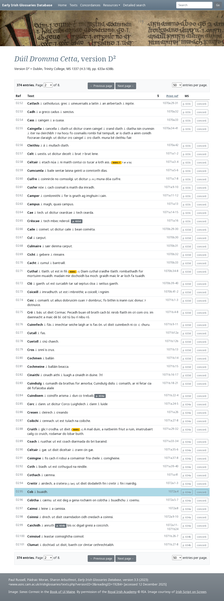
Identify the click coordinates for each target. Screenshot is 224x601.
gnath (76, 196)
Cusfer (32, 187)
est (57, 271)
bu (73, 317)
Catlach (33, 103)
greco (46, 112)
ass (107, 162)
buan (82, 312)
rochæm (86, 500)
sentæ (59, 170)
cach (51, 187)
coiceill (92, 292)
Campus (33, 204)
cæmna (49, 475)
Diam (84, 271)
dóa (108, 179)
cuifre (116, 179)
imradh (89, 187)
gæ (44, 450)
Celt (30, 154)
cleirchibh (47, 133)
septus (84, 283)
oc (74, 525)
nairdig (131, 483)
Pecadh (72, 312)
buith (79, 434)
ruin (131, 429)
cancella (51, 128)
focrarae (33, 138)
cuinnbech (122, 324)
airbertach (114, 103)
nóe (41, 187)
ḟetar (143, 383)
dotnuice (33, 305)
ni (61, 162)
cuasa (59, 120)
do (64, 434)
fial (99, 133)
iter (32, 133)
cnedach (94, 517)
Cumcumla (35, 170)
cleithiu (120, 138)
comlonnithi (51, 196)
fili (65, 271)
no (57, 179)
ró (87, 317)
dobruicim (70, 300)
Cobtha (33, 500)
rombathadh (129, 271)
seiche (73, 324)
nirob (115, 312)
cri (134, 312)
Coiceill (32, 292)
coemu (134, 500)
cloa (92, 283)
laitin (95, 103)
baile (50, 170)
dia (81, 187)
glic (43, 429)
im (130, 312)
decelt (66, 154)
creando (62, 412)
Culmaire (34, 246)
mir (68, 276)
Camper (33, 196)
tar (71, 283)
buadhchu (118, 500)
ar (117, 133)
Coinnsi (32, 517)
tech (40, 212)
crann (87, 128)
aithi (56, 375)
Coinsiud (33, 536)
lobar (71, 434)
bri (93, 441)
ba (87, 276)
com (140, 312)
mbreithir (76, 292)
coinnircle (47, 179)
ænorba (86, 383)
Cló (29, 283)
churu (145, 324)
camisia (59, 508)
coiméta (89, 229)
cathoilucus (51, 103)
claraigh (46, 138)
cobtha (102, 500)
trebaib (88, 395)
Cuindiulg (34, 383)
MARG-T (116, 162)
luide (104, 404)
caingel (97, 128)
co (84, 162)
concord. (202, 103)
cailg (30, 434)
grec (64, 103)
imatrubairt (144, 429)
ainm (137, 133)
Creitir (32, 483)
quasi (57, 204)
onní (41, 350)
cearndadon (71, 517)
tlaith (45, 271)
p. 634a (187, 404)
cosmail (60, 187)
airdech (46, 483)
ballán (50, 358)
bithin (111, 300)
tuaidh (140, 276)
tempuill (108, 133)
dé (55, 317)
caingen (43, 120)
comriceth (93, 170)
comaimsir (77, 458)
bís (69, 525)
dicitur (78, 128)
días (104, 170)
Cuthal (32, 271)
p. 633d (187, 229)
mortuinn (34, 276)
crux (51, 350)
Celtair (32, 162)
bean (78, 229)
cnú (44, 341)
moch (94, 276)
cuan (81, 300)
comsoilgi (66, 179)
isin (139, 128)
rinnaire (58, 254)
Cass (30, 120)
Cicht (31, 254)
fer (66, 196)
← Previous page (101, 86)
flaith (123, 312)
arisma (63, 395)
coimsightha (63, 536)
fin (104, 483)
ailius (58, 300)
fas (95, 324)
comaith (125, 383)
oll (88, 312)
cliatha (131, 128)
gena (75, 500)
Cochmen (34, 358)
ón (100, 324)
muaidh (47, 276)
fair (129, 138)
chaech (53, 341)
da (60, 383)
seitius (103, 283)
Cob (30, 492)
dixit (50, 312)
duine (93, 375)
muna (106, 138)
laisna (69, 170)
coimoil (78, 536)
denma (56, 246)
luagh (68, 375)
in (61, 271)
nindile (82, 466)
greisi (89, 525)
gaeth (40, 283)
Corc (30, 404)
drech (46, 517)
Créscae (33, 221)
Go (218, 5)
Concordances (90, 5)
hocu (65, 133)
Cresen (32, 412)
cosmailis (80, 133)
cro (70, 138)
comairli (43, 300)
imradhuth (49, 292)
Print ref (172, 96)
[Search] (194, 5)
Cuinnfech (35, 324)
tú (69, 317)
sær (48, 246)
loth (101, 162)
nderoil (64, 221)
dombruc (95, 300)
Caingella (34, 128)
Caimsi (32, 508)
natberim (111, 429)
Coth (31, 466)
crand (110, 128)
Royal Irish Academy (122, 592)
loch (127, 276)
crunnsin (148, 128)
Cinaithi (33, 375)
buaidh (42, 492)
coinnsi (108, 517)
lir (118, 276)
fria (88, 458)
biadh (43, 466)
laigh (81, 324)
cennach (48, 421)
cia (149, 383)
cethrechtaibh (103, 545)
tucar (90, 162)
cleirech (47, 412)
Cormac (60, 312)
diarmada (78, 441)
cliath (64, 128)
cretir (112, 483)
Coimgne (34, 458)
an (104, 103)
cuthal (93, 271)
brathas (68, 383)
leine (44, 508)
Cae (30, 212)
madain (59, 276)
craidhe (104, 271)
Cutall (32, 333)
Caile (31, 229)
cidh (84, 517)
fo (71, 133)
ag (83, 196)
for (141, 271)
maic (113, 276)
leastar (49, 536)
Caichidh (33, 525)
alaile (50, 388)
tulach (69, 421)
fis (46, 458)
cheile (96, 458)
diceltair (65, 450)
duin (97, 429)
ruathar (46, 441)
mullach (54, 145)
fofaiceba (39, 388)
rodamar (55, 434)
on (94, 500)
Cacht (31, 263)
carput (41, 238)
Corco (65, 404)
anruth (49, 525)
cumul (44, 263)
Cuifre (32, 179)
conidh (146, 133)
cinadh (47, 375)
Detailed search (134, 5)
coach (66, 441)
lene (95, 154)
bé (112, 138)
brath (95, 312)
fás (49, 324)
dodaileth (95, 483)
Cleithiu (33, 145)
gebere (44, 254)
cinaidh (80, 375)
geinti (78, 170)
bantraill (59, 263)
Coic (30, 300)
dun (75, 395)
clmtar (88, 545)
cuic (131, 300)
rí (77, 317)
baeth (72, 545)
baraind (101, 441)
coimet (44, 229)
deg (65, 500)
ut (70, 128)
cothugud (65, 466)
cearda (88, 212)
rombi (92, 133)
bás (39, 312)
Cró (30, 312)
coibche (84, 421)
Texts (73, 5)
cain (103, 196)
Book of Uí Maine (62, 592)
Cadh (31, 112)
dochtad (49, 545)
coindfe (52, 395)
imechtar (61, 324)
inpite (129, 103)
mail (90, 429)
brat (78, 154)
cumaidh (52, 383)
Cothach (33, 475)
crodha (53, 429)
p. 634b (187, 536)
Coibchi (32, 421)
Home (62, 5)
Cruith (32, 429)
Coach (32, 441)
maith (67, 162)
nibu (82, 317)
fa (132, 276)
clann (42, 404)
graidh (104, 276)
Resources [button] (110, 5)
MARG (72, 272)
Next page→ (126, 86)
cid (64, 317)
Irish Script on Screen (191, 592)
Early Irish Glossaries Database (27, 5)
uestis (42, 154)
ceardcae (65, 212)
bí (108, 312)
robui (63, 458)
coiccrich (102, 525)
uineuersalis (79, 103)
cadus (55, 112)
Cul (29, 238)
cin (86, 450)
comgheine (111, 458)
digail (80, 525)
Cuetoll (32, 341)
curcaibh (62, 283)
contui (77, 162)
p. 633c (187, 103)
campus (67, 204)
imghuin (92, 196)
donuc (138, 300)
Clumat (33, 545)
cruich (43, 434)
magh (47, 204)
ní (137, 383)
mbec (54, 221)
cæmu (47, 500)
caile (68, 229)
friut (121, 429)
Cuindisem (35, 395)
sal (76, 283)
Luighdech (78, 404)
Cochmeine (35, 366)
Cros (30, 350)
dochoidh (78, 276)
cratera (61, 483)
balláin (53, 366)
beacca (63, 366)
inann (123, 300)
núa (53, 162)
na (38, 133)
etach (46, 162)
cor (80, 545)
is (121, 133)
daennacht (35, 317)
